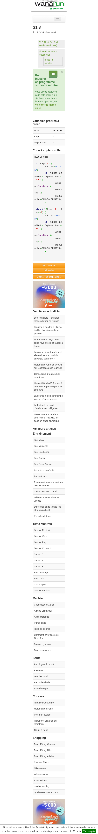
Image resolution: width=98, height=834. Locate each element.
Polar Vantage (41, 572)
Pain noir (38, 670)
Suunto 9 (38, 566)
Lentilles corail (41, 676)
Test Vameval (41, 446)
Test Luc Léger (41, 452)
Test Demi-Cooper (43, 464)
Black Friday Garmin (44, 744)
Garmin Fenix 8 (42, 590)
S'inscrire (49, 270)
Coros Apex (40, 584)
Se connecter (49, 265)
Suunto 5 (38, 554)
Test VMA (39, 440)
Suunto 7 (38, 560)
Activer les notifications (49, 277)
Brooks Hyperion (42, 644)
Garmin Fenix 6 (42, 530)
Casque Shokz (41, 762)
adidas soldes (41, 774)
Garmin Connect (42, 548)
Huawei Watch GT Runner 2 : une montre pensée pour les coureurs (49, 386)
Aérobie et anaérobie (44, 470)
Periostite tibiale (42, 682)
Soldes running (41, 786)
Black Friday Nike (43, 750)
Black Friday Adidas (44, 756)
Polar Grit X (40, 578)
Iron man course (42, 714)
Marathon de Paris (43, 708)
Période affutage (42, 516)
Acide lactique (41, 688)
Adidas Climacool (43, 610)
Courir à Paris (41, 730)
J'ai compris (89, 831)
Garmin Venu (40, 536)
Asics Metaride (41, 616)
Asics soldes (40, 780)
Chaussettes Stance (44, 604)
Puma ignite (40, 623)
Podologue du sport (44, 664)
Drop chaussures (42, 650)
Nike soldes (40, 768)
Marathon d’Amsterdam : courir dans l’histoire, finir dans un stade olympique (46, 417)
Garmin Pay (40, 542)
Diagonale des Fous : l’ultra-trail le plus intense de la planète (48, 330)
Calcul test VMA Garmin (46, 491)
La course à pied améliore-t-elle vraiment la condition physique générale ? (48, 355)
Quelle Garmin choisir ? (46, 792)
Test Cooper (40, 458)
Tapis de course (42, 629)
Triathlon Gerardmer (44, 702)
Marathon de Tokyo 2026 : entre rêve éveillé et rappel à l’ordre (48, 342)
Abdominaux (40, 476)
